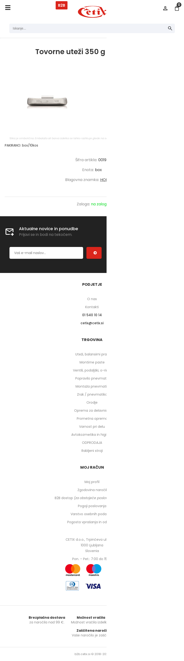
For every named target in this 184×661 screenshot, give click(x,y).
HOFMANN (109, 179)
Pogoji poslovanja (92, 506)
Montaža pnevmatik (92, 386)
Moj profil (92, 482)
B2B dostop (92, 498)
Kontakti (92, 307)
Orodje (92, 402)
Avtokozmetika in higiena (92, 434)
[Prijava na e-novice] (94, 253)
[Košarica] (177, 8)
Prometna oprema (92, 418)
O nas (92, 299)
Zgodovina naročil (92, 490)
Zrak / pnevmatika (92, 394)
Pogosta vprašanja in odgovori (92, 522)
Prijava (165, 8)
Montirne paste (92, 362)
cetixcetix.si (92, 323)
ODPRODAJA (92, 442)
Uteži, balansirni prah (92, 354)
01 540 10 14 (92, 315)
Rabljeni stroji (92, 450)
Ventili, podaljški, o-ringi (92, 370)
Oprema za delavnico (92, 410)
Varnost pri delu (92, 426)
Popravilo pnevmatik (92, 378)
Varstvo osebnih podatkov (92, 514)
